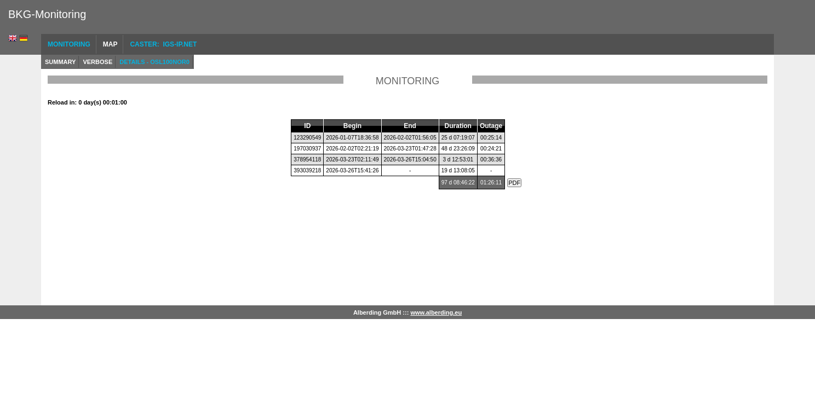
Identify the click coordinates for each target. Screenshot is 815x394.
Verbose (97, 62)
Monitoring (69, 44)
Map (110, 44)
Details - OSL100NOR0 (154, 62)
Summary (60, 62)
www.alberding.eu (436, 312)
